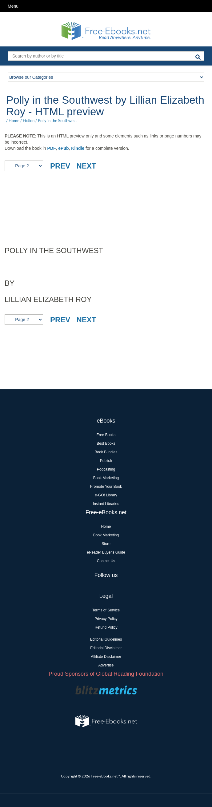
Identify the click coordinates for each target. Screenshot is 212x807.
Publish (106, 461)
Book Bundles (105, 452)
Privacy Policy (106, 619)
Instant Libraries (106, 504)
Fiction (28, 120)
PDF (51, 148)
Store (106, 544)
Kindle (77, 148)
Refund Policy (105, 627)
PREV (60, 166)
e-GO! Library (106, 495)
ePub (63, 148)
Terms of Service (106, 610)
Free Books (106, 435)
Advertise (106, 665)
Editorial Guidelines (106, 639)
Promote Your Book (106, 486)
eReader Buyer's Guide (106, 552)
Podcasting (106, 469)
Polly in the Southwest (57, 120)
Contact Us (106, 561)
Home (14, 120)
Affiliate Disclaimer (106, 656)
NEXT (86, 166)
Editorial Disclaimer (106, 648)
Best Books (106, 443)
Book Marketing (106, 478)
